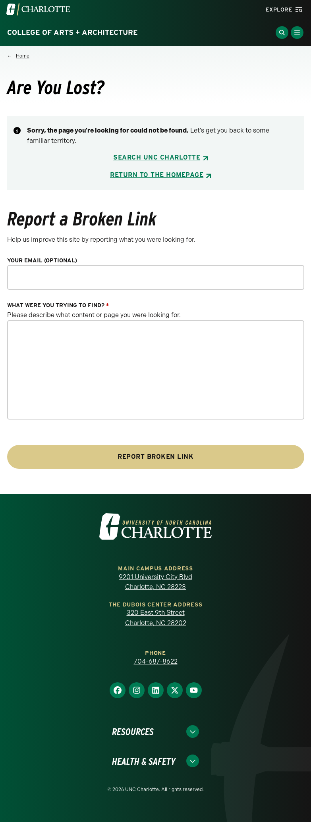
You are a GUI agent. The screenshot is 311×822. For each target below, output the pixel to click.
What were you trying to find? (58, 305)
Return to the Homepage (156, 175)
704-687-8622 (156, 661)
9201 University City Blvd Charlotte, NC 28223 (155, 582)
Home (22, 56)
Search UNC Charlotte (156, 157)
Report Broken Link (155, 456)
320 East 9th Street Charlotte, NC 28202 (155, 618)
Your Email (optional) (42, 261)
